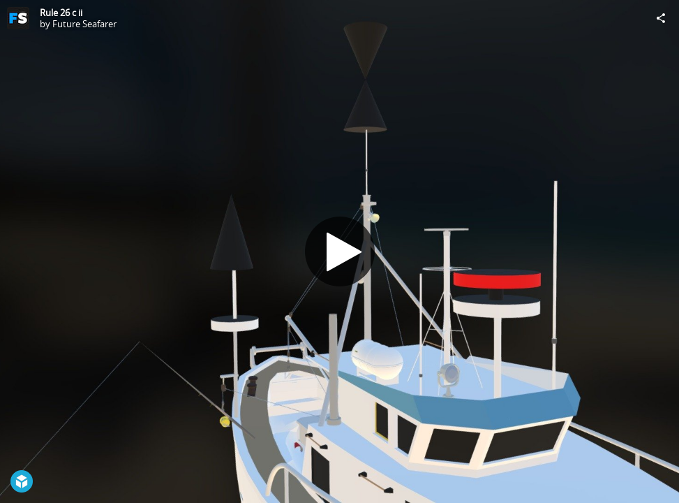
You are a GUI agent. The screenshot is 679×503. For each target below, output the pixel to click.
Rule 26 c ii (61, 12)
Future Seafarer (84, 23)
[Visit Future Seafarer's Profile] (18, 18)
